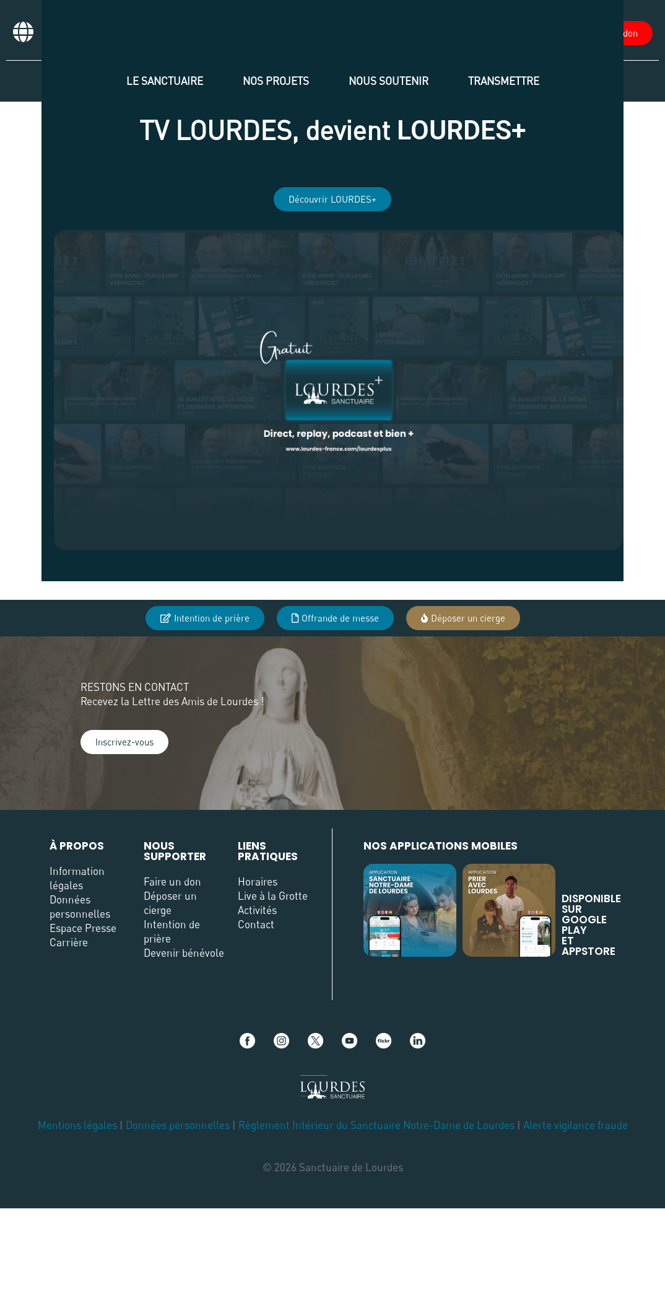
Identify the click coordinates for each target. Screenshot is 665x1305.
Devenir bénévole (184, 952)
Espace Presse (83, 927)
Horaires (257, 881)
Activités (257, 909)
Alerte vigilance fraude (575, 1124)
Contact (256, 924)
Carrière (69, 942)
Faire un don (172, 881)
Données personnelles (178, 1124)
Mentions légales (77, 1124)
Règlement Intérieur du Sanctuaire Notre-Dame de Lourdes (376, 1124)
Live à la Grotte (273, 895)
